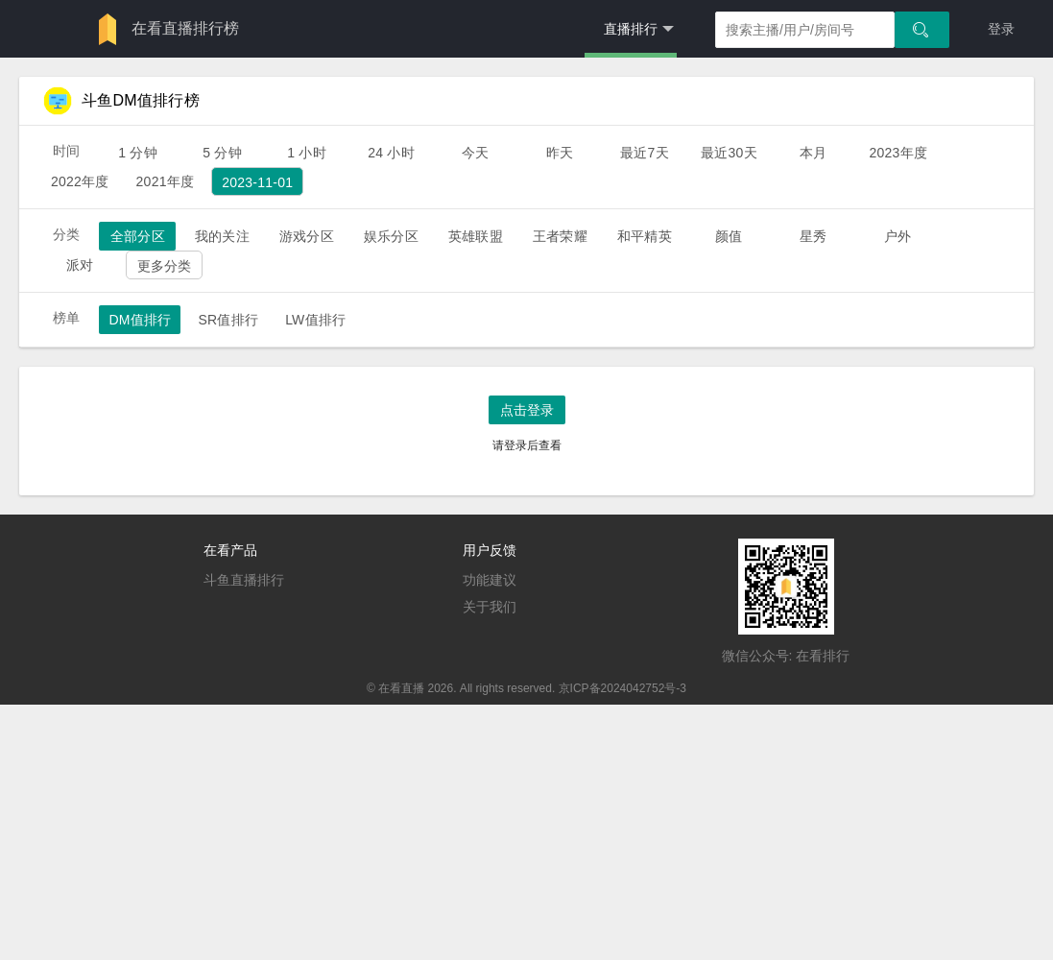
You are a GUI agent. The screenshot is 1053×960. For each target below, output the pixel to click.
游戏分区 (306, 236)
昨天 (559, 152)
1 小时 (306, 152)
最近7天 (644, 152)
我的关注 (222, 236)
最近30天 (729, 152)
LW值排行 (315, 319)
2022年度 (80, 181)
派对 (79, 265)
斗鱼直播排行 (243, 580)
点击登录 (527, 410)
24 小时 (391, 152)
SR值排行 (228, 319)
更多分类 (164, 266)
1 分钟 (137, 152)
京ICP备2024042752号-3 (622, 688)
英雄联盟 (475, 236)
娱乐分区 (391, 236)
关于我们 (489, 606)
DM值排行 (139, 319)
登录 (1001, 28)
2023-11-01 (257, 182)
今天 (475, 152)
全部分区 (137, 236)
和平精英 (644, 236)
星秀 (813, 236)
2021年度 (165, 181)
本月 (813, 152)
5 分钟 (222, 152)
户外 (897, 236)
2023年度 (898, 152)
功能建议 (489, 580)
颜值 (728, 236)
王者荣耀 (560, 236)
